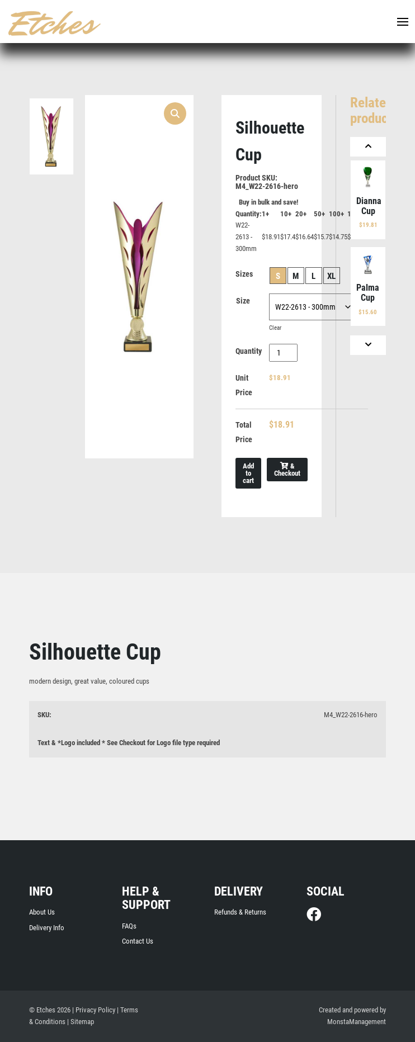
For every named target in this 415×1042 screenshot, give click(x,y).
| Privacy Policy (93, 1010)
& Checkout (287, 469)
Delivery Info (46, 927)
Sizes (244, 273)
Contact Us (137, 941)
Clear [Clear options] (275, 327)
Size (243, 300)
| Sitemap (80, 1021)
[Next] (368, 345)
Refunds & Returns (240, 912)
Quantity (248, 351)
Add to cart (248, 473)
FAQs (129, 926)
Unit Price (243, 385)
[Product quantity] (283, 353)
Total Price (243, 432)
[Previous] (368, 147)
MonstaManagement (356, 1021)
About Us (42, 912)
